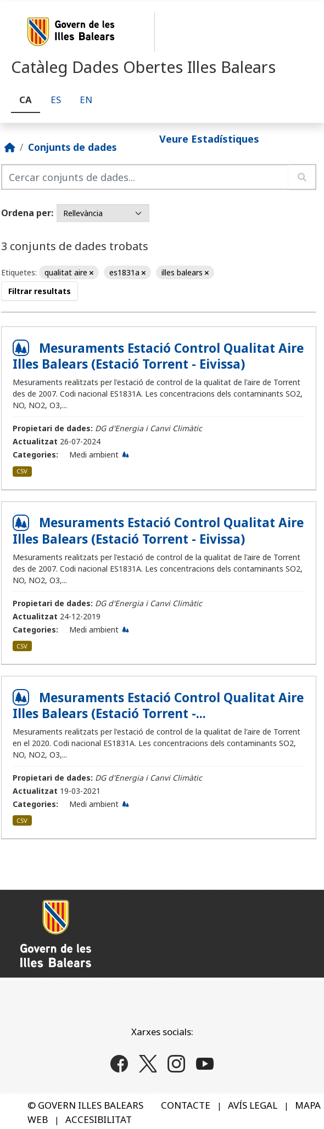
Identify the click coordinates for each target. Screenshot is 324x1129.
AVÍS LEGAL (252, 1105)
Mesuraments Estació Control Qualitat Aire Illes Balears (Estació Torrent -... (158, 705)
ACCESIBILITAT (98, 1119)
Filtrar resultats (39, 291)
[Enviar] (302, 177)
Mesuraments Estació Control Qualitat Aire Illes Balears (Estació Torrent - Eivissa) (158, 356)
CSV (21, 471)
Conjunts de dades (72, 147)
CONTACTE (185, 1105)
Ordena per (26, 213)
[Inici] (9, 147)
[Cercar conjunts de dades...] (145, 177)
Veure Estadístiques (209, 138)
